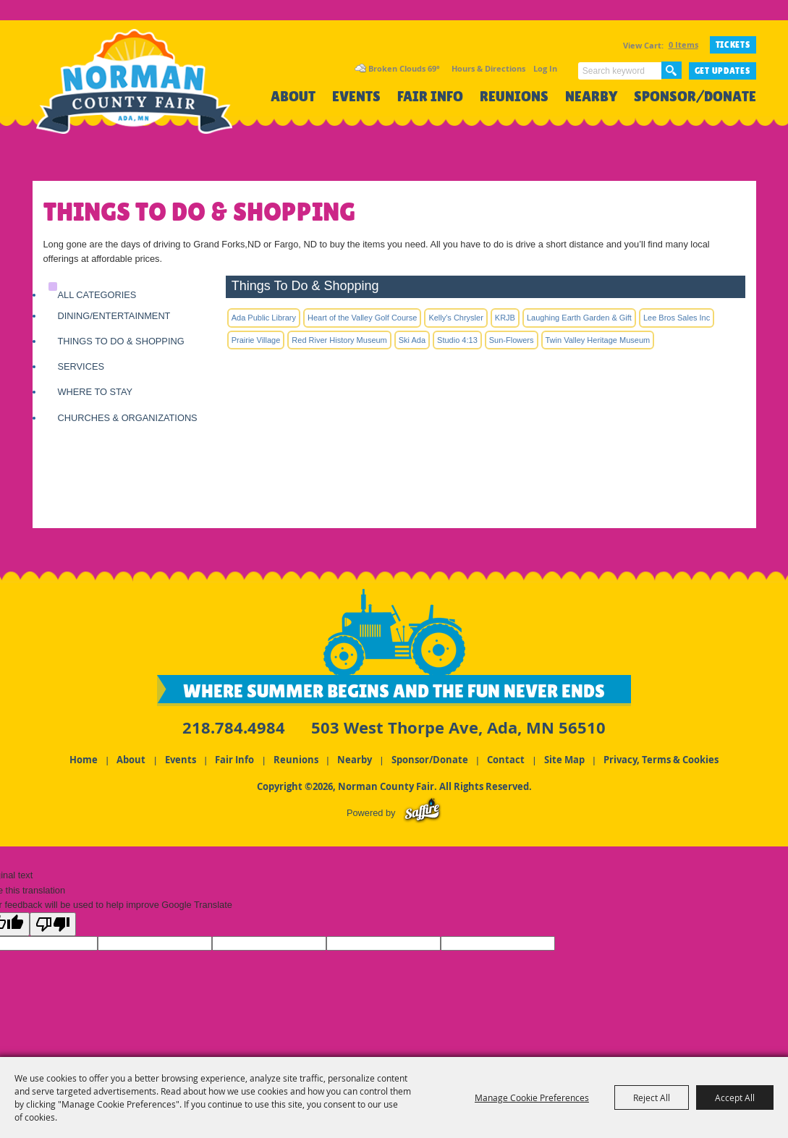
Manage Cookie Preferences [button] (532, 1097)
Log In (545, 68)
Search (671, 70)
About (293, 96)
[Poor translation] (53, 924)
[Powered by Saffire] (422, 809)
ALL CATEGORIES (97, 294)
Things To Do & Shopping (121, 341)
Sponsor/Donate (695, 96)
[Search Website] (619, 71)
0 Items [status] (683, 44)
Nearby (591, 96)
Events (356, 96)
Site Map (564, 756)
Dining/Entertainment (114, 315)
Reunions (514, 96)
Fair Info (430, 96)
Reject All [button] (651, 1097)
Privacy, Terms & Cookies (661, 756)
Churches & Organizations (128, 417)
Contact (506, 756)
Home (83, 756)
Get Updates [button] (722, 71)
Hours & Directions (488, 68)
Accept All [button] (735, 1097)
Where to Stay (95, 391)
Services (81, 366)
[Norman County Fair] (146, 98)
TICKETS (733, 45)
